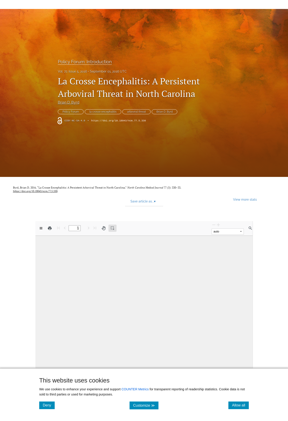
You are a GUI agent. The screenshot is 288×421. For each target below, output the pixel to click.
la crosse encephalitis (103, 111)
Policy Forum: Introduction (85, 61)
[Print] (50, 228)
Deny (49, 405)
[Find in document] (250, 228)
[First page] (58, 228)
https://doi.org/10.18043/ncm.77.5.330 (118, 120)
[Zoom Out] (214, 225)
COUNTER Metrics (135, 389)
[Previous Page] (64, 228)
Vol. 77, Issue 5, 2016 (72, 71)
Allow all (240, 405)
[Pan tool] (104, 228)
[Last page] (94, 228)
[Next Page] (88, 228)
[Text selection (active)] (112, 228)
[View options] (41, 228)
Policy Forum (71, 111)
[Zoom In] (218, 225)
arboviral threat (136, 111)
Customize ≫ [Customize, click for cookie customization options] (145, 405)
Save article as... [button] (143, 201)
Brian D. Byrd (68, 102)
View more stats (245, 199)
